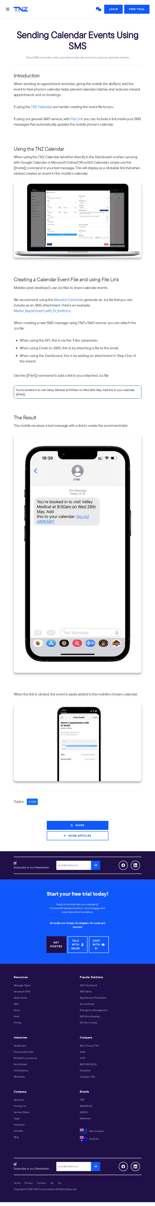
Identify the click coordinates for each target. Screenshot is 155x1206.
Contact (41, 1183)
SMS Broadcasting (90, 1016)
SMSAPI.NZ (86, 1106)
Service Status (22, 1112)
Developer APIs (22, 991)
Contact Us (20, 1106)
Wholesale (19, 1076)
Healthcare (20, 1045)
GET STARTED (56, 944)
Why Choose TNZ (89, 1045)
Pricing (17, 1022)
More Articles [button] (77, 835)
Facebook (19, 1124)
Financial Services (23, 1051)
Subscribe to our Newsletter (31, 867)
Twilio (83, 1051)
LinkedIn (18, 1130)
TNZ (82, 1099)
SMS (16, 1004)
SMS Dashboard (88, 985)
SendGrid (85, 1070)
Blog (16, 1137)
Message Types (22, 985)
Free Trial (137, 9)
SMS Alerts (86, 991)
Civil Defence (21, 1070)
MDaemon (85, 1118)
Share (78, 825)
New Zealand (92, 1131)
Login (113, 9)
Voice (17, 1010)
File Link (77, 118)
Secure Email (87, 1004)
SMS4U (84, 1112)
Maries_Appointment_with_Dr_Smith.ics (42, 310)
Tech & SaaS (20, 1064)
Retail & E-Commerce (25, 1058)
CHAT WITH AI (99, 944)
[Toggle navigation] (8, 9)
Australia (89, 1138)
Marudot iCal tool (66, 299)
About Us (19, 1099)
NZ (52, 1183)
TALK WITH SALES (77, 944)
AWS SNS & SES (88, 1064)
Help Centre (20, 997)
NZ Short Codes (88, 1022)
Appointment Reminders (93, 997)
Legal (17, 1118)
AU (59, 1183)
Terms (17, 1183)
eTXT (82, 1058)
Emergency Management (94, 1010)
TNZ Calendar (41, 106)
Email (16, 1016)
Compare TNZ (87, 1076)
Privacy (29, 1183)
